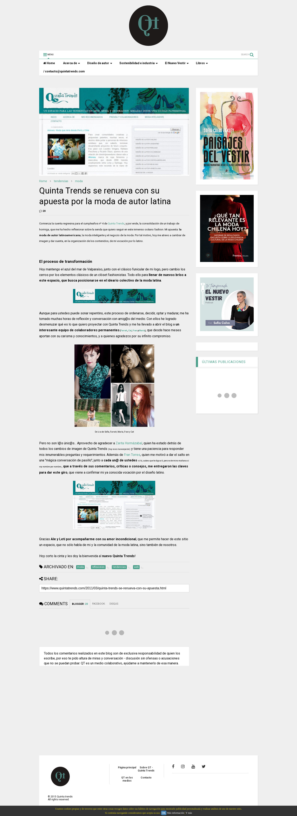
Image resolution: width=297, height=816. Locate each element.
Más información (175, 812)
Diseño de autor (99, 63)
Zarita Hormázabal (129, 443)
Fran (135, 330)
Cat (130, 330)
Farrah (124, 330)
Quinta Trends (116, 223)
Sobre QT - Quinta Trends (146, 769)
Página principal (127, 767)
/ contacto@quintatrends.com (64, 71)
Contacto (146, 777)
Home (49, 63)
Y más (189, 812)
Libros (202, 63)
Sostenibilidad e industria (138, 63)
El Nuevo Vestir (177, 63)
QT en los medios (127, 779)
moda (79, 181)
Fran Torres (132, 455)
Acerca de (71, 63)
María (142, 330)
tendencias (61, 181)
